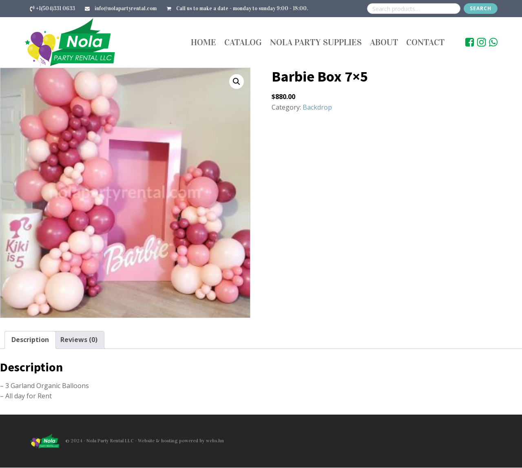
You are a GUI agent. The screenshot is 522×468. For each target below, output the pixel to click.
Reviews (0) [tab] (78, 339)
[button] (236, 81)
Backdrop (317, 107)
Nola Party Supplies (316, 42)
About (384, 42)
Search (480, 8)
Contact (425, 42)
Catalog (243, 42)
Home (203, 42)
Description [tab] (30, 339)
